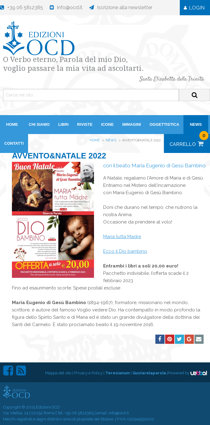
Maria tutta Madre (122, 236)
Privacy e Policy (88, 373)
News (196, 124)
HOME (12, 124)
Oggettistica (164, 124)
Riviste (85, 124)
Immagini (131, 124)
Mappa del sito (58, 373)
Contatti (14, 143)
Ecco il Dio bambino (125, 251)
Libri (63, 124)
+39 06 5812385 (79, 413)
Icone (107, 124)
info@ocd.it (119, 413)
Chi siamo (39, 124)
